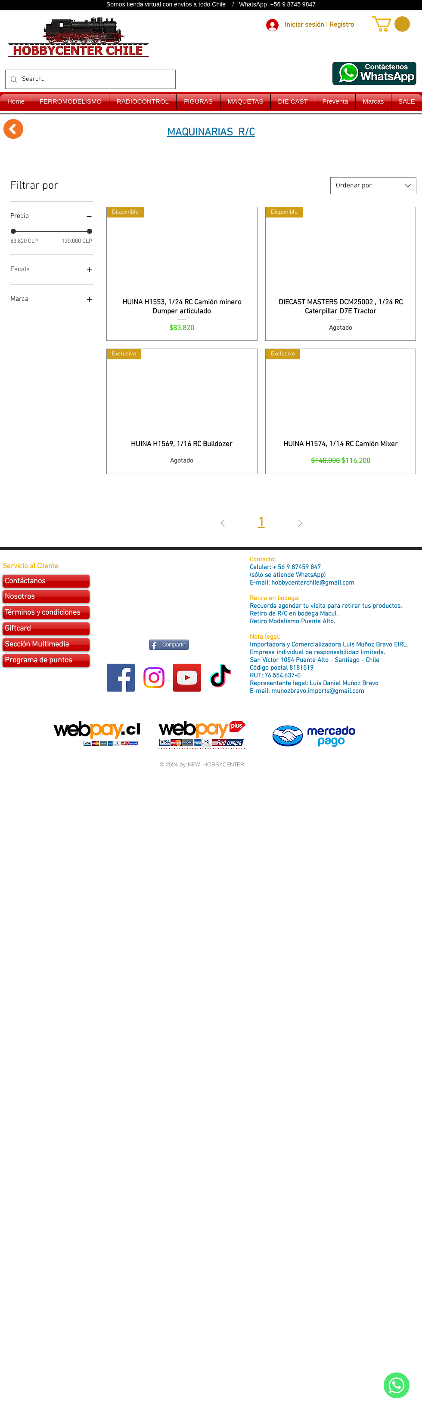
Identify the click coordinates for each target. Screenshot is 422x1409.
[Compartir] (169, 645)
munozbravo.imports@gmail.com (317, 691)
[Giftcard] (46, 628)
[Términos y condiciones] (46, 612)
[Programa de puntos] (46, 660)
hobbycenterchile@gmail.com (312, 583)
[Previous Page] (222, 523)
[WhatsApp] (397, 1385)
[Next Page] (300, 523)
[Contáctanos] (46, 581)
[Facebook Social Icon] (121, 678)
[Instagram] (154, 678)
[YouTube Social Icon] (187, 678)
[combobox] (373, 185)
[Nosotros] (46, 596)
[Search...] (89, 79)
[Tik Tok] (220, 678)
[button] (391, 24)
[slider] (13, 231)
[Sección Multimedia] (46, 644)
